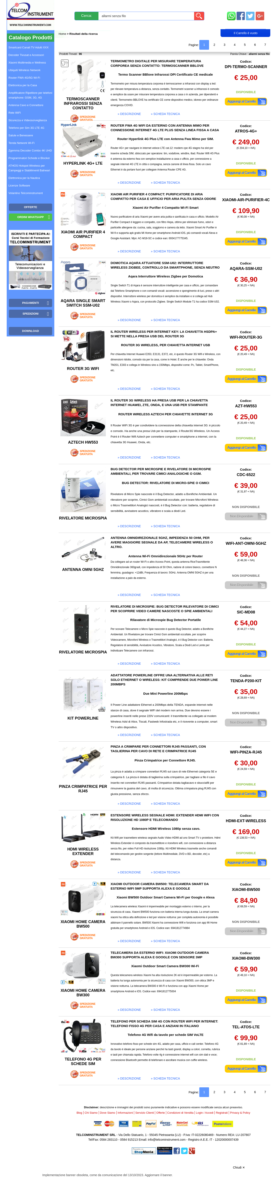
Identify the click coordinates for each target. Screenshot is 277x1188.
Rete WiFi (14, 112)
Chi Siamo (91, 1112)
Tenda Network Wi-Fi (21, 143)
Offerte (160, 1112)
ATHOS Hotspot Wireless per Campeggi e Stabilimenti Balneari (29, 168)
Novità (68, 5)
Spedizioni (104, 5)
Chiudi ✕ (239, 1167)
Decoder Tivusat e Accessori (26, 55)
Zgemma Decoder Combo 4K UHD (30, 150)
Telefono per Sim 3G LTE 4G (26, 127)
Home (63, 33)
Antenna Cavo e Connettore (25, 105)
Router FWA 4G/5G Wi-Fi (24, 77)
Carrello (245, 25)
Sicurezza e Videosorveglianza (27, 120)
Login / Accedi (122, 25)
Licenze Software (19, 185)
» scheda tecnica (165, 114)
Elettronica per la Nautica (24, 178)
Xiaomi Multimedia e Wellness (27, 62)
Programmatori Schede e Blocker (29, 158)
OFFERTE (30, 207)
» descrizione (129, 114)
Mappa (245, 5)
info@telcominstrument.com (166, 1139)
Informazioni (193, 5)
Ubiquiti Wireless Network (24, 70)
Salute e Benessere (20, 135)
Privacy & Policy (240, 1112)
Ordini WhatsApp (30, 217)
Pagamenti (130, 5)
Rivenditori (182, 25)
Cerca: (86, 16)
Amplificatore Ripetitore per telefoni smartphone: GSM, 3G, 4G (30, 95)
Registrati (153, 25)
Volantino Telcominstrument (25, 193)
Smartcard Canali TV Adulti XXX (28, 47)
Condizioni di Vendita (180, 1112)
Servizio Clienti (160, 5)
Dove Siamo (107, 1112)
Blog (66, 25)
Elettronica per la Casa (22, 85)
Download (30, 331)
